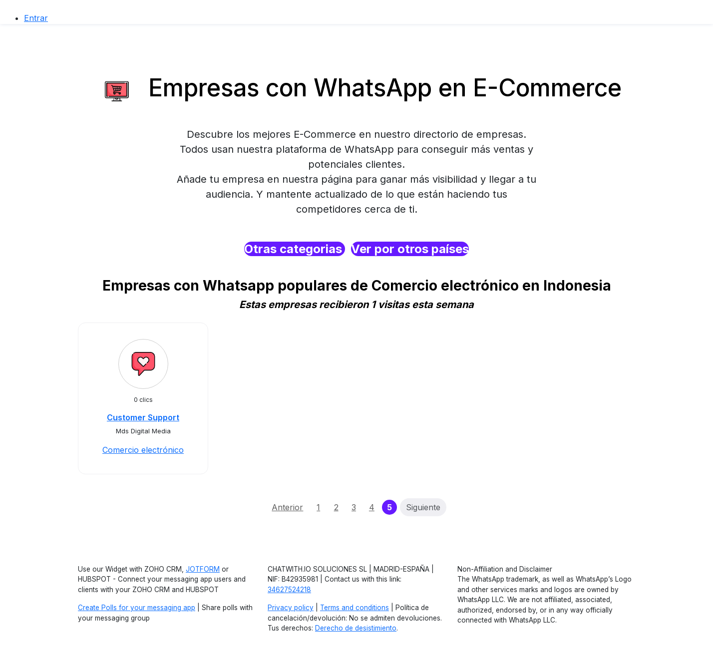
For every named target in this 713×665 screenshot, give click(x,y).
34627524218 (289, 590)
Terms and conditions (354, 608)
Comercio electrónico (143, 450)
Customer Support (143, 417)
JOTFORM (203, 569)
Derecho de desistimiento (355, 628)
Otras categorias (294, 249)
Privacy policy (291, 608)
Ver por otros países (410, 249)
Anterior (287, 507)
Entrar (36, 18)
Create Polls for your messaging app (136, 608)
